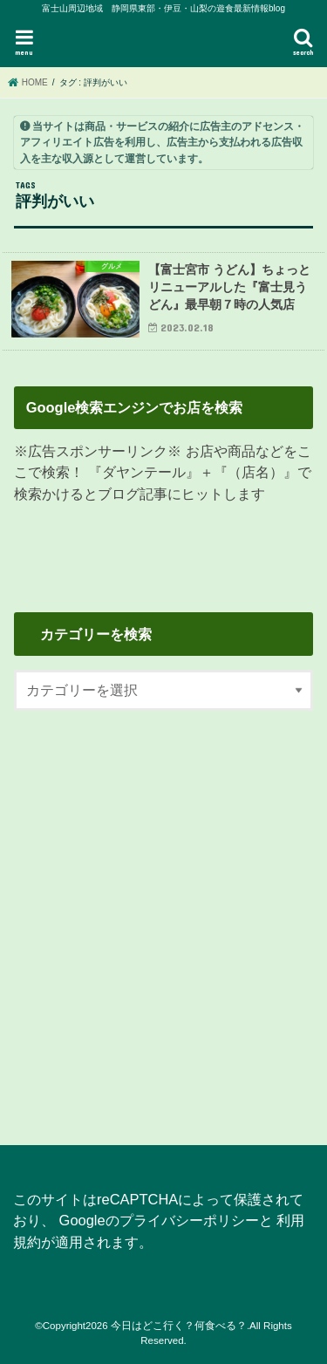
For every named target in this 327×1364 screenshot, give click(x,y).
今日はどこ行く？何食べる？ (179, 1325)
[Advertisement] (163, 917)
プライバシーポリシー (189, 1220)
